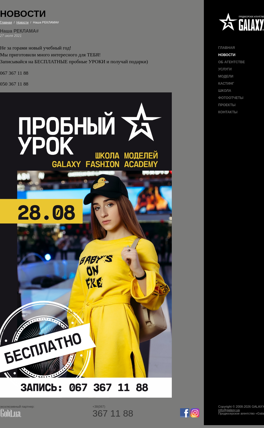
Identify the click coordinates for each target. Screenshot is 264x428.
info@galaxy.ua (229, 410)
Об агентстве (231, 62)
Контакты (227, 112)
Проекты (227, 105)
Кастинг (226, 84)
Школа (224, 91)
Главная (226, 48)
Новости (226, 55)
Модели (225, 76)
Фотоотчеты (230, 98)
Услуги (225, 69)
